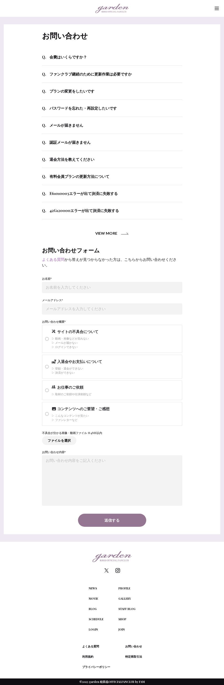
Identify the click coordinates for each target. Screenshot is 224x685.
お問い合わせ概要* (54, 321)
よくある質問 (53, 259)
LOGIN (93, 629)
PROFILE (124, 588)
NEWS (93, 588)
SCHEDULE (96, 619)
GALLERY (124, 598)
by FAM (140, 682)
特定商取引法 (133, 656)
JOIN (121, 629)
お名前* (47, 278)
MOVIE (93, 598)
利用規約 (87, 656)
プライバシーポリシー (96, 667)
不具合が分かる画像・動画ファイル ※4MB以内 (72, 432)
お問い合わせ (133, 646)
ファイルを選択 (59, 440)
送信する (112, 520)
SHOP (122, 619)
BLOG (93, 609)
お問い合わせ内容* (54, 452)
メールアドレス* (52, 300)
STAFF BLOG (126, 609)
